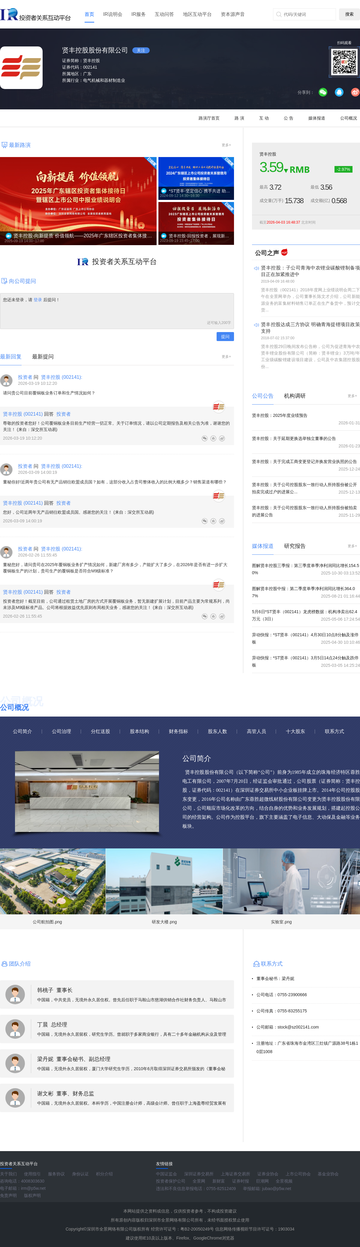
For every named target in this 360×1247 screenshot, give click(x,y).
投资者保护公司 (170, 1181)
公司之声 (267, 253)
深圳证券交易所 (199, 1173)
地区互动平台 (197, 14)
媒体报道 (316, 118)
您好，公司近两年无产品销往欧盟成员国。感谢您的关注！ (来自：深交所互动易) (78, 512)
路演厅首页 (209, 118)
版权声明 (32, 1195)
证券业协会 (267, 1173)
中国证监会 (166, 1173)
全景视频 (284, 1181)
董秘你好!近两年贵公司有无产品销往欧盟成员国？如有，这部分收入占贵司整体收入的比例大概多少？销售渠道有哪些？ (115, 482)
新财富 (218, 1181)
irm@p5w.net (33, 1188)
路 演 (239, 118)
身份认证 (80, 1173)
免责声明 (8, 1195)
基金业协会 (328, 1173)
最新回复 (11, 357)
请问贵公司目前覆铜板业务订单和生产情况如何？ (49, 392)
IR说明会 (112, 14)
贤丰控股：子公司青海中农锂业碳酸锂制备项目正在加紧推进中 (310, 271)
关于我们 (8, 1173)
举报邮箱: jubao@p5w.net (267, 1188)
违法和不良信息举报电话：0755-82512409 (196, 1188)
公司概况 (348, 118)
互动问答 (164, 14)
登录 (37, 299)
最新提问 (43, 357)
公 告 (288, 118)
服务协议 (56, 1173)
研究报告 (295, 546)
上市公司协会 (298, 1173)
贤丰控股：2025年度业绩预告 (280, 415)
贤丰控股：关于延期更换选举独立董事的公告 (294, 438)
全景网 (199, 1181)
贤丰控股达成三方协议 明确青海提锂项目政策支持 (310, 328)
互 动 (264, 118)
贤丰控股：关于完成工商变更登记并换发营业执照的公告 (304, 461)
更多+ (226, 145)
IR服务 (138, 14)
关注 (141, 50)
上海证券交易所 (235, 1173)
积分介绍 (104, 1173)
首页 (89, 14)
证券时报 (240, 1181)
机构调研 (295, 396)
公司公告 (263, 396)
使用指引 (32, 1173)
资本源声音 (233, 14)
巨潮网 (262, 1181)
